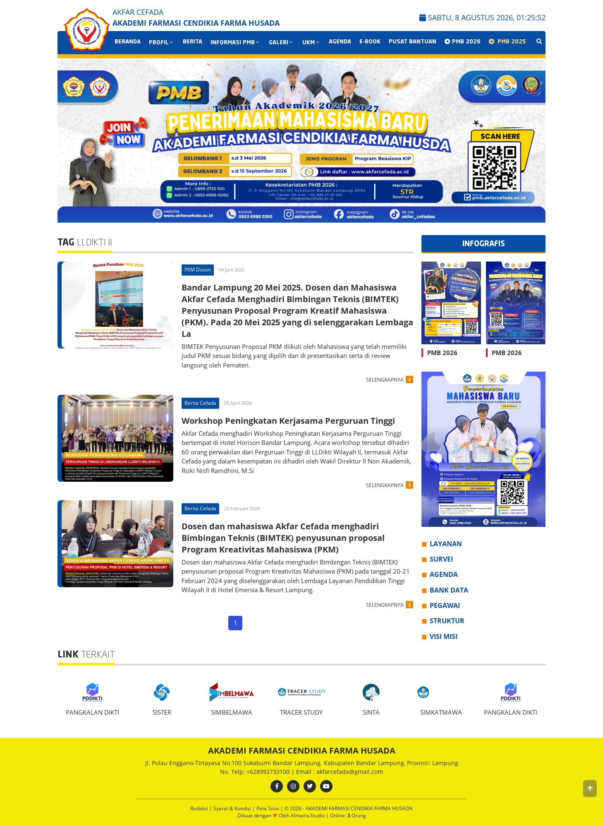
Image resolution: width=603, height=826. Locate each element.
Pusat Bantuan (412, 42)
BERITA (192, 42)
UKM (311, 43)
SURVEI (441, 559)
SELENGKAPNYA (385, 379)
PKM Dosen (197, 269)
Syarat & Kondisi (232, 808)
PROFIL (162, 43)
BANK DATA (449, 590)
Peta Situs (268, 808)
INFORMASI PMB (236, 43)
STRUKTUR (447, 620)
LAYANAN (446, 543)
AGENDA (340, 42)
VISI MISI (443, 636)
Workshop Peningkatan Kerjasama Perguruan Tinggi (288, 420)
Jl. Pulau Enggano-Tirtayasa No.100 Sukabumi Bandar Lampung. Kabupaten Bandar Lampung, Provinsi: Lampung (301, 763)
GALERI (281, 43)
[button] (590, 788)
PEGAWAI (445, 605)
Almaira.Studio (308, 815)
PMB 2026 (463, 42)
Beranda (128, 42)
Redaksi (199, 808)
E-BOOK (369, 42)
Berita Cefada (200, 402)
